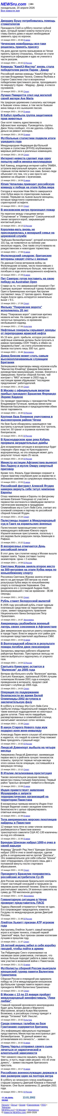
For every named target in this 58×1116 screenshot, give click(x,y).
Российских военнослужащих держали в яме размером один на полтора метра (29, 1074)
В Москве (21, 1110)
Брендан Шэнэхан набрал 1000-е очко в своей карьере (28, 844)
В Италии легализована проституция (26, 773)
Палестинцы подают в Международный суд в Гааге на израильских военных (28, 522)
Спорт (26, 91)
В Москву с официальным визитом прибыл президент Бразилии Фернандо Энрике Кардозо (28, 394)
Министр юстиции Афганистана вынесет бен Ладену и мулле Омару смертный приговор (29, 466)
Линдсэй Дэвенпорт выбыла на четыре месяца (28, 749)
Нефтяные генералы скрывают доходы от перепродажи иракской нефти (28, 331)
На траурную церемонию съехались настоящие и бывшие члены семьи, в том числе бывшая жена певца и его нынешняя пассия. (28, 105)
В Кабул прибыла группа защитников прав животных (26, 117)
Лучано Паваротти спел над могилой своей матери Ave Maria (26, 97)
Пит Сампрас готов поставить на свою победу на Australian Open (27, 280)
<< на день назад (7, 1098)
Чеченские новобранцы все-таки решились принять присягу (23, 45)
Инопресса (33, 1110)
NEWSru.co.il (8, 1110)
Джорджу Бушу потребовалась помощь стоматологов (28, 22)
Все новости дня (10, 10)
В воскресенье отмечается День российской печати (23, 548)
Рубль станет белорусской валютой (25, 601)
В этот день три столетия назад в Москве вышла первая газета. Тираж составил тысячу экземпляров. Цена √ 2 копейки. (29, 556)
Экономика (29, 352)
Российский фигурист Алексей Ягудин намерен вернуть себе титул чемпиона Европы (28, 489)
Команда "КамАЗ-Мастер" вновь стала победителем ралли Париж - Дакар (27, 68)
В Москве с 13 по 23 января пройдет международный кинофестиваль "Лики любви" (28, 998)
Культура (28, 326)
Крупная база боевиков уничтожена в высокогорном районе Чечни (27, 418)
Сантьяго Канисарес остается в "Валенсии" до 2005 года (22, 668)
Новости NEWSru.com (15, 1112)
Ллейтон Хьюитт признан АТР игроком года (27, 924)
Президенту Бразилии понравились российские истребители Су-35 (26, 875)
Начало (5, 1105)
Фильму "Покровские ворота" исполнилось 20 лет (21, 309)
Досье (14, 1105)
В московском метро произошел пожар (28, 209)
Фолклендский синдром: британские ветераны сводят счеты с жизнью (26, 257)
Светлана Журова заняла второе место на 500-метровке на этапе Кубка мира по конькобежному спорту (28, 569)
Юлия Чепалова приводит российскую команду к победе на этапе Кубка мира (27, 185)
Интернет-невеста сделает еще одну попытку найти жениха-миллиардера (26, 160)
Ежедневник (33, 1105)
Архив (22, 1105)
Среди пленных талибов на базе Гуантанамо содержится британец (24, 1025)
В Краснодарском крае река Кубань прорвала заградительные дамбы (25, 441)
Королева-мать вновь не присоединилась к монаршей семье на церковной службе (27, 233)
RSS (43, 1105)
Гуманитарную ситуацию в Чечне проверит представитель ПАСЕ (24, 901)
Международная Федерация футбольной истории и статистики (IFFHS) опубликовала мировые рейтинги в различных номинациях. (26, 148)
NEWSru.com (13, 4)
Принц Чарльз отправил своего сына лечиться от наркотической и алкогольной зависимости (26, 1050)
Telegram (6, 1107)
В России (28, 63)
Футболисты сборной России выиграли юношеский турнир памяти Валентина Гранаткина (28, 971)
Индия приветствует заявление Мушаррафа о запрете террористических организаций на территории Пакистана (24, 794)
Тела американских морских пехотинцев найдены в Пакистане (29, 821)
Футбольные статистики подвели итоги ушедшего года (28, 140)
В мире (27, 40)
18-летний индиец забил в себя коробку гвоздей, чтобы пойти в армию (28, 947)
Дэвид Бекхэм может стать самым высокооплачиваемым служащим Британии (24, 359)
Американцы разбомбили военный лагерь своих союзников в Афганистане (29, 625)
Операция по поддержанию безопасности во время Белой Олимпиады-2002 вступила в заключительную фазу (22, 697)
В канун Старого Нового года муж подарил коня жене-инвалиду (24, 729)
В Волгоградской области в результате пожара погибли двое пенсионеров (28, 645)
